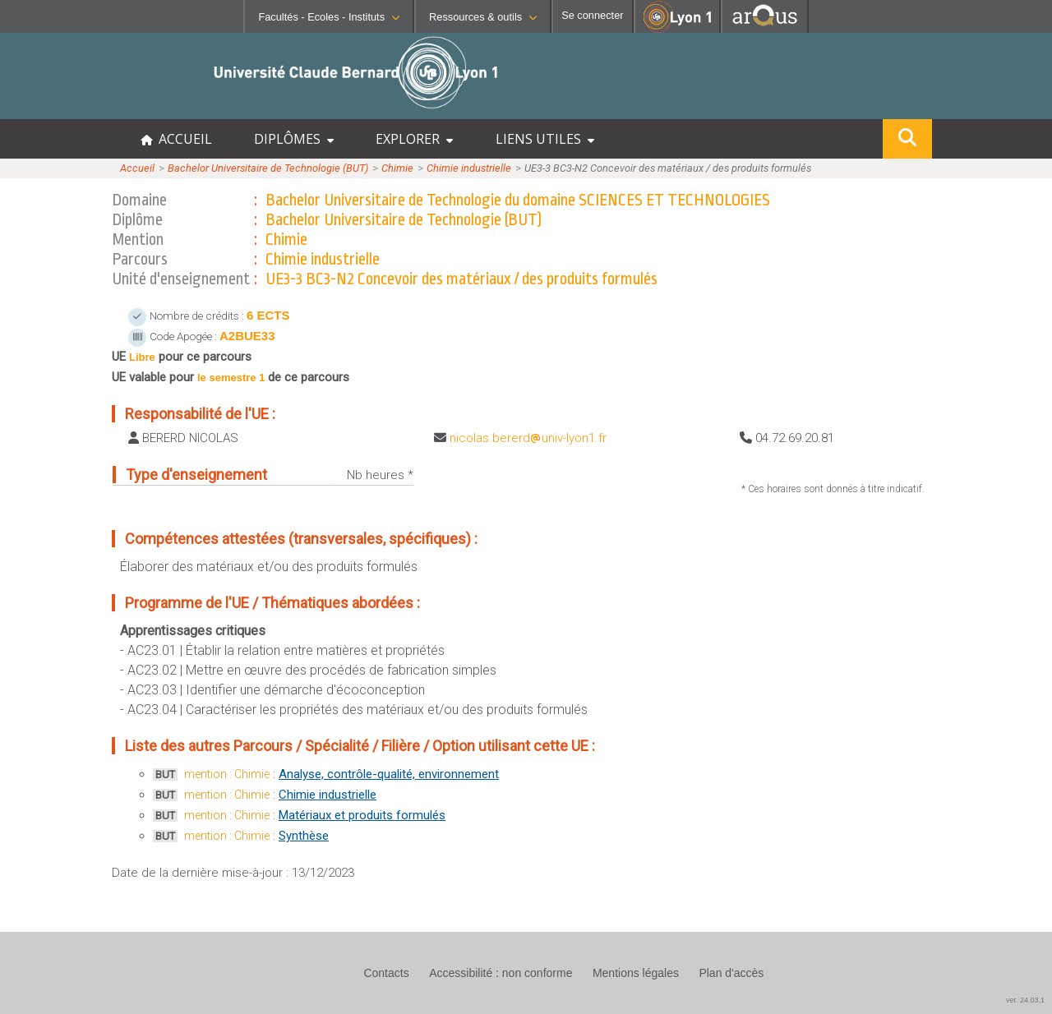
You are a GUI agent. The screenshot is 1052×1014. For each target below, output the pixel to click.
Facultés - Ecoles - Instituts (328, 17)
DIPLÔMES (294, 139)
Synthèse (304, 835)
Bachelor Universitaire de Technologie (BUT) (268, 168)
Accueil (137, 168)
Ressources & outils (483, 17)
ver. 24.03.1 (1025, 1000)
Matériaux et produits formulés (362, 815)
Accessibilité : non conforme (500, 972)
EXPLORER (414, 139)
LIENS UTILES (545, 139)
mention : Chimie (227, 774)
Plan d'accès (731, 972)
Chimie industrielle (469, 168)
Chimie (397, 168)
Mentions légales (636, 972)
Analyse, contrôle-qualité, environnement (389, 774)
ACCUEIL (176, 139)
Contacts (385, 972)
